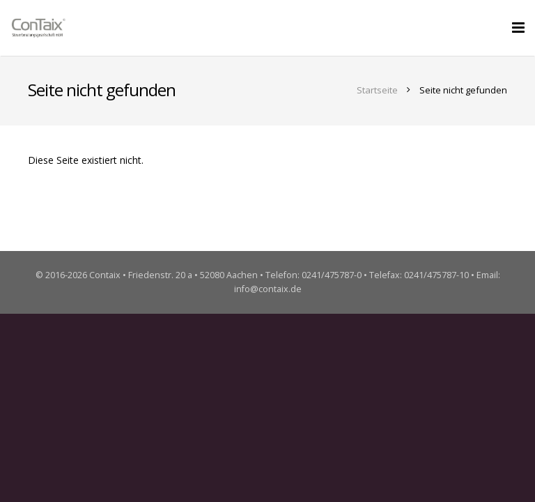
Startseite (377, 90)
